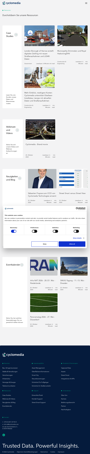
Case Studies (6, 395)
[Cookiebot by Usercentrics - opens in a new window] (77, 208)
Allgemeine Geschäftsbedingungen (27, 452)
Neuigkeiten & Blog (8, 402)
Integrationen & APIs (68, 379)
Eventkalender (7, 406)
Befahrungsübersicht (68, 402)
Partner (63, 406)
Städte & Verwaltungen (10, 372)
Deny (44, 244)
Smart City (35, 375)
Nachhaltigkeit (66, 410)
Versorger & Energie (9, 382)
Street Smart (65, 375)
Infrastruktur (6, 379)
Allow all (72, 244)
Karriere (63, 399)
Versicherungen (7, 375)
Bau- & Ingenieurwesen (10, 368)
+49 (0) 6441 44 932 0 (10, 422)
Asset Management (38, 368)
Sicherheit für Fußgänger (40, 382)
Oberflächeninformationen (40, 372)
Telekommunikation (8, 386)
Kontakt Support (37, 399)
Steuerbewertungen (38, 379)
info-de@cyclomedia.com (11, 424)
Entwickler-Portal (37, 395)
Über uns (64, 395)
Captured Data (66, 368)
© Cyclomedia (8, 452)
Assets (63, 372)
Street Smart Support (39, 402)
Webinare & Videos (8, 399)
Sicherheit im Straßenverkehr (41, 386)
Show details (77, 238)
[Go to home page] (11, 3)
